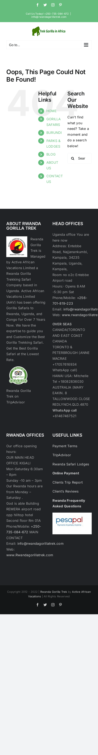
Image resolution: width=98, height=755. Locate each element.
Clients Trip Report (67, 482)
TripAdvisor (61, 455)
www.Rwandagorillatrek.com (29, 555)
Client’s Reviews (65, 491)
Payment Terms (64, 446)
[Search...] (79, 158)
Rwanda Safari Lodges (70, 464)
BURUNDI (54, 132)
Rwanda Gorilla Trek (53, 591)
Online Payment (65, 473)
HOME (51, 111)
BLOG (51, 154)
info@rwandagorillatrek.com (49, 16)
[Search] (72, 158)
